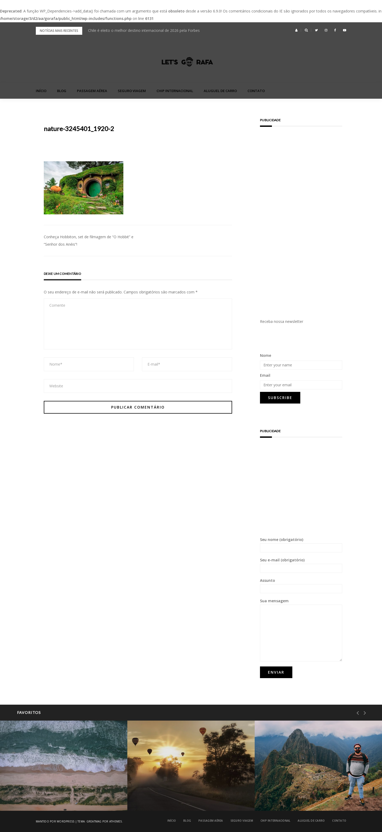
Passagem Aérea (92, 90)
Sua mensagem (301, 629)
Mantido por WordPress (55, 821)
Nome (265, 355)
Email (265, 375)
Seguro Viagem (132, 90)
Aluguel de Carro (220, 90)
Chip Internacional (175, 90)
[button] (296, 30)
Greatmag (94, 821)
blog (61, 90)
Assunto (301, 585)
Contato (256, 90)
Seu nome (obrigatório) (301, 544)
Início (41, 90)
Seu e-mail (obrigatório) (301, 565)
